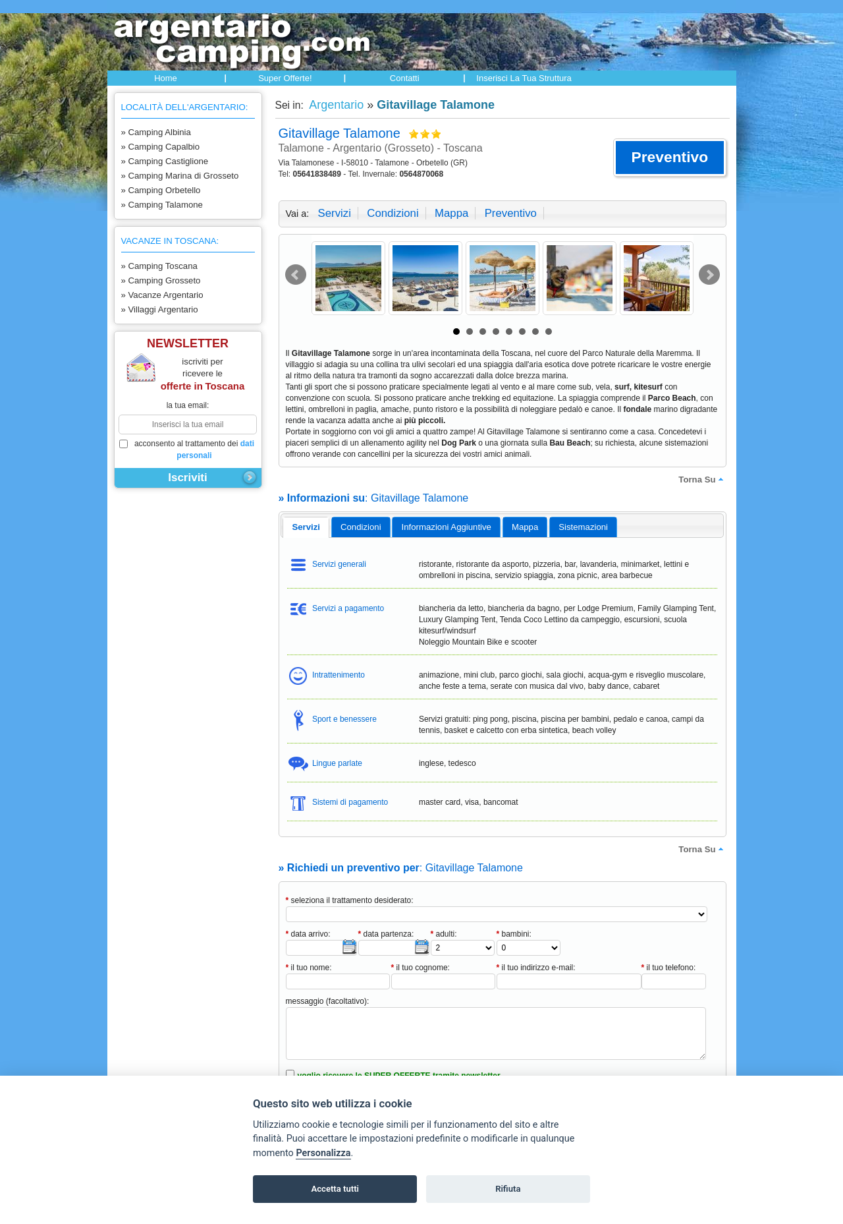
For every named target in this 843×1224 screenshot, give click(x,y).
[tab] (306, 527)
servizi (334, 213)
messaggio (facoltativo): (327, 1001)
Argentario (335, 104)
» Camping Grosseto (161, 280)
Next (709, 274)
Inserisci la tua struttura (524, 78)
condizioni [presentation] (360, 527)
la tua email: (188, 405)
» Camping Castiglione (165, 161)
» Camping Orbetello (161, 190)
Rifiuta (507, 1189)
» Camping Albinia (156, 132)
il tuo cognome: (420, 967)
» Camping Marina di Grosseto (180, 176)
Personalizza (323, 1153)
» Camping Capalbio (160, 147)
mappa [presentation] (525, 527)
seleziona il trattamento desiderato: (350, 900)
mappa (451, 213)
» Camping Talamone (162, 205)
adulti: (444, 934)
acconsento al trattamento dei (187, 449)
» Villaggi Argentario (159, 309)
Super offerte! (285, 78)
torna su (702, 479)
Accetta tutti (335, 1189)
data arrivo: (308, 934)
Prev (295, 274)
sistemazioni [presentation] (583, 527)
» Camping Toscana (159, 266)
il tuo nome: (309, 967)
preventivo (511, 213)
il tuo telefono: (668, 967)
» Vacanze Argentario (162, 295)
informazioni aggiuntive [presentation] (446, 527)
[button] (669, 157)
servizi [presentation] (306, 527)
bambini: (514, 934)
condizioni (392, 213)
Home (165, 78)
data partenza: (386, 934)
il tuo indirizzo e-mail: (536, 967)
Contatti (405, 78)
